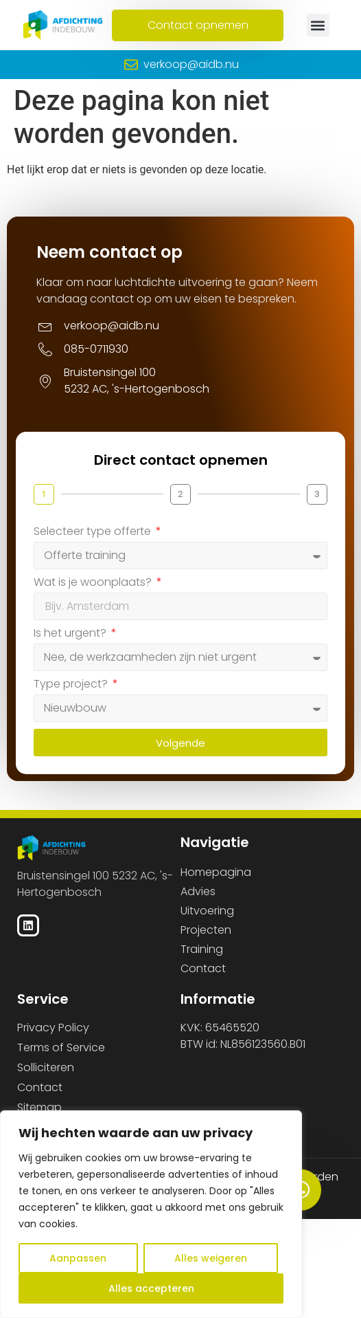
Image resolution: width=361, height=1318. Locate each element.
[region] (151, 1214)
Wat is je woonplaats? (94, 583)
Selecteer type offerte (94, 532)
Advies (198, 891)
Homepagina (215, 872)
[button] (318, 25)
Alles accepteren (151, 1288)
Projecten (205, 930)
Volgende (180, 743)
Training (201, 949)
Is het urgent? (71, 634)
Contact (203, 968)
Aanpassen (77, 1258)
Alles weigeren (210, 1258)
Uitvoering (207, 911)
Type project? (72, 685)
